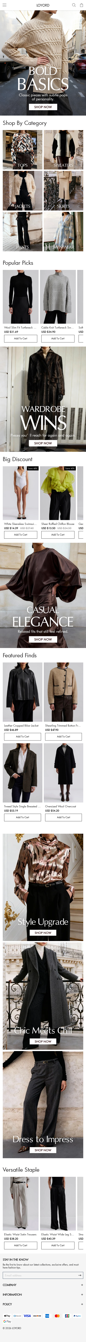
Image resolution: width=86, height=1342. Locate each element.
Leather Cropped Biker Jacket (21, 725)
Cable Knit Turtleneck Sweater (57, 329)
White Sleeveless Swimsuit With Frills (19, 525)
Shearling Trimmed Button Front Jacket (63, 727)
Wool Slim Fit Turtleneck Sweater (19, 329)
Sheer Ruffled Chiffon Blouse (57, 524)
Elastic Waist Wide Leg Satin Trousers (57, 1236)
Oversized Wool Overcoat (60, 806)
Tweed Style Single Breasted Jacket (22, 807)
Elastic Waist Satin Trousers (20, 1234)
